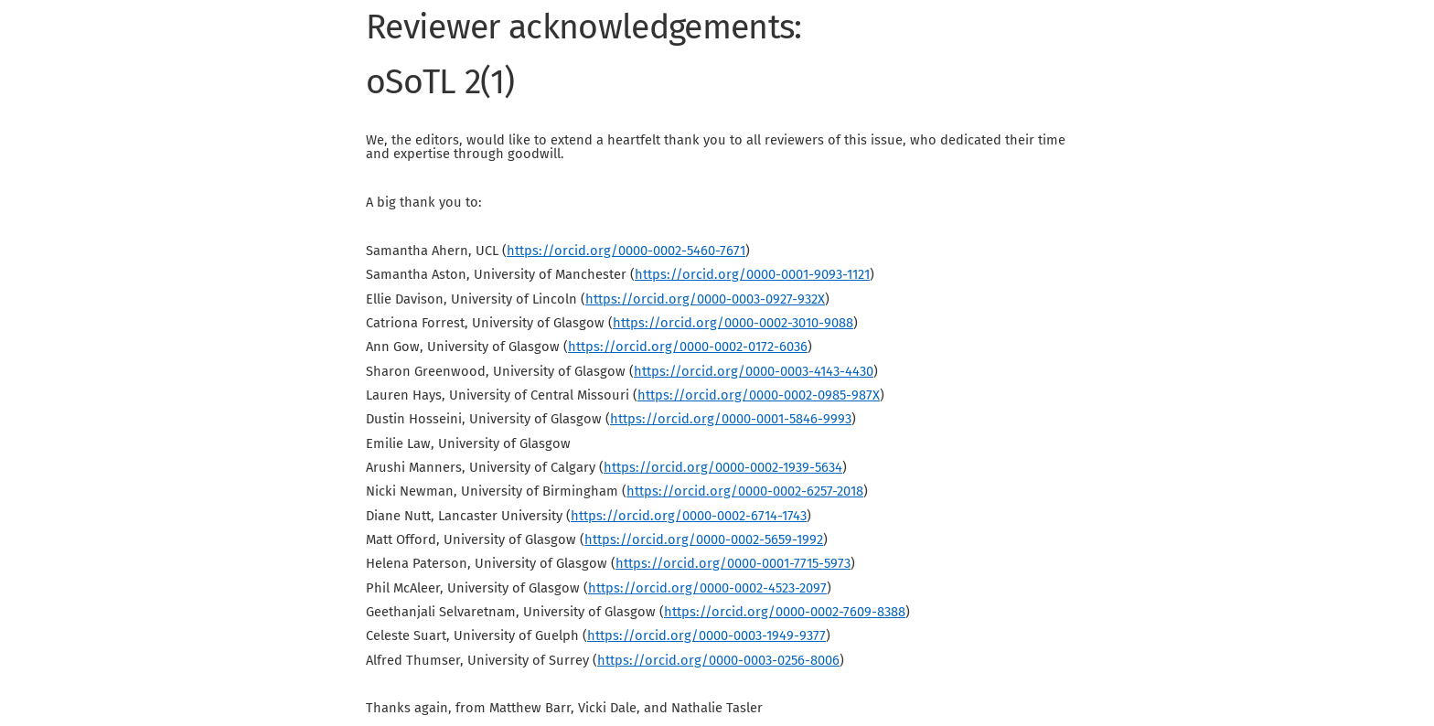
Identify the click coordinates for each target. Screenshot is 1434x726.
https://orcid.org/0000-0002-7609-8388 (784, 611)
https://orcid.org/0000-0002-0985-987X (758, 395)
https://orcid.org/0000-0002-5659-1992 (703, 539)
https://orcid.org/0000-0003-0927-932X (705, 299)
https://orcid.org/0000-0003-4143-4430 (753, 371)
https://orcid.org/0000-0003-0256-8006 (718, 660)
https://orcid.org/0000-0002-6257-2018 (744, 491)
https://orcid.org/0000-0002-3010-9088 (733, 323)
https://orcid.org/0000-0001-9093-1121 (752, 274)
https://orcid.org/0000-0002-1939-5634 (723, 467)
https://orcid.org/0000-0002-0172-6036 (688, 346)
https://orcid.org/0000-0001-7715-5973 (733, 563)
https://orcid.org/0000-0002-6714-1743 (689, 515)
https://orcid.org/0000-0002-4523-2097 (707, 588)
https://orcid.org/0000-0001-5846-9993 (730, 419)
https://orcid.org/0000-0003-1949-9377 (706, 635)
